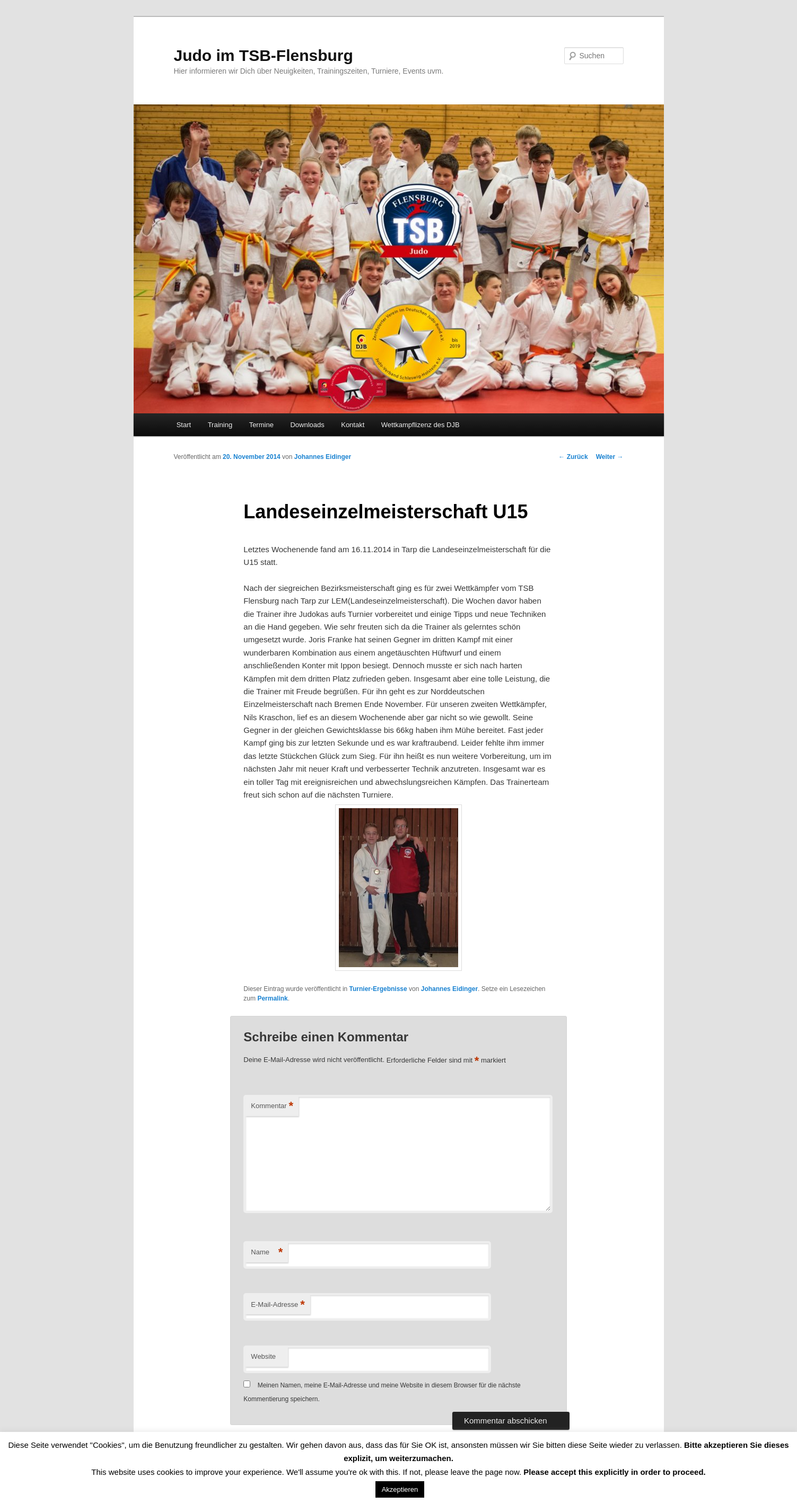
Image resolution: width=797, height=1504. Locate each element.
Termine (261, 425)
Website (263, 1356)
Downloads (307, 425)
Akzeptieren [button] (400, 1489)
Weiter (610, 457)
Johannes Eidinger (322, 457)
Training (220, 425)
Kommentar (272, 1106)
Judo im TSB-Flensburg (263, 55)
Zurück (573, 457)
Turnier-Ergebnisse (378, 989)
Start (184, 425)
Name (267, 1252)
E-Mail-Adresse (277, 1305)
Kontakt (352, 425)
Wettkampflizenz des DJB (420, 425)
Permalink (272, 998)
